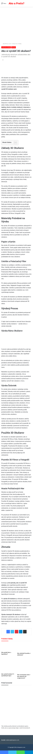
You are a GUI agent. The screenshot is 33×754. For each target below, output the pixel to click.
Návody (13, 47)
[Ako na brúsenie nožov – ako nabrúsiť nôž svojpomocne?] (24, 665)
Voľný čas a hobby (16, 43)
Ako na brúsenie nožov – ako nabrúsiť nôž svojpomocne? (24, 676)
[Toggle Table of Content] (14, 142)
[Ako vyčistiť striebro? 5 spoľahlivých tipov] (8, 665)
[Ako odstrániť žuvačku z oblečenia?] (24, 647)
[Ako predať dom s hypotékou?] (8, 647)
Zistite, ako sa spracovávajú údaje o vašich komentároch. (15, 728)
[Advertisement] (16, 24)
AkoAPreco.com (6, 43)
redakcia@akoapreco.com (12, 740)
